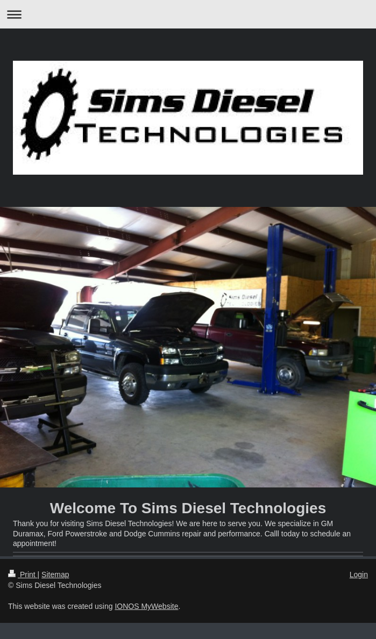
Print (23, 574)
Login (359, 574)
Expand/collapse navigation (188, 14)
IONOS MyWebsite (146, 606)
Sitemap (55, 574)
